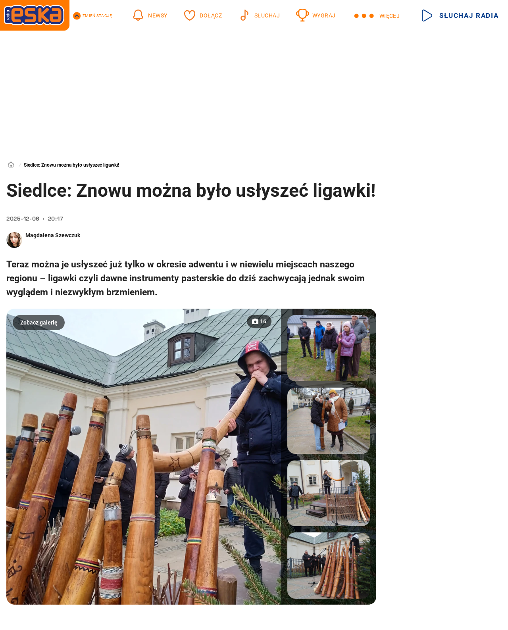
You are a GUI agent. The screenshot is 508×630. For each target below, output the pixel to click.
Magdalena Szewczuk (52, 235)
